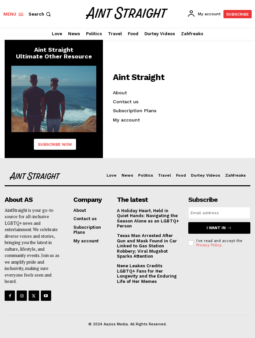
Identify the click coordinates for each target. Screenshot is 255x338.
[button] (40, 14)
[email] (219, 213)
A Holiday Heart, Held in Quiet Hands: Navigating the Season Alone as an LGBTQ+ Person (148, 218)
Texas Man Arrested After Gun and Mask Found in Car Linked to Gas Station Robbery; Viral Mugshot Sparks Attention (147, 246)
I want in (219, 227)
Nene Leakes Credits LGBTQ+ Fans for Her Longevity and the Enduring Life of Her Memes (147, 273)
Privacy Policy (208, 245)
